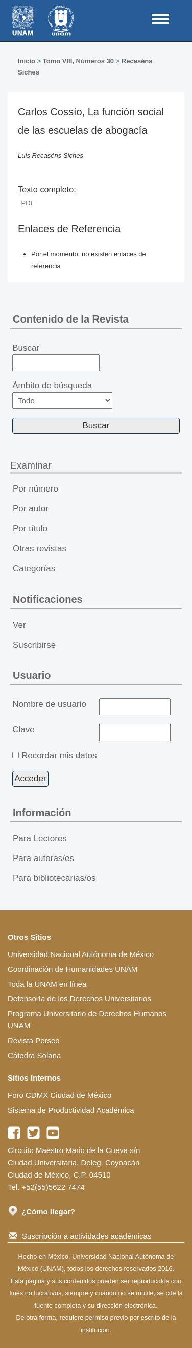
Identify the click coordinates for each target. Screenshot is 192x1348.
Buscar (56, 357)
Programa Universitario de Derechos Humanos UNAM (87, 1019)
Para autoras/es (43, 858)
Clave (23, 729)
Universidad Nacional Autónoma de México (81, 954)
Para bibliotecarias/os (54, 878)
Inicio (26, 61)
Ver (19, 625)
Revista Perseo (34, 1040)
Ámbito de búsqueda (62, 395)
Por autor (31, 508)
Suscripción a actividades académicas (80, 1236)
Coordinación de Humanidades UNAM (72, 969)
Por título (30, 528)
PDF (28, 203)
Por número (35, 489)
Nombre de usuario (49, 704)
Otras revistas (39, 548)
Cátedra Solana (34, 1055)
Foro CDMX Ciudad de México (59, 1095)
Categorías (34, 568)
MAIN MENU (160, 19)
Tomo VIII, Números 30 (78, 61)
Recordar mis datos (59, 756)
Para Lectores (40, 838)
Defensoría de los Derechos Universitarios (79, 998)
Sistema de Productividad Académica (71, 1110)
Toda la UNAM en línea (47, 983)
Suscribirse (34, 645)
